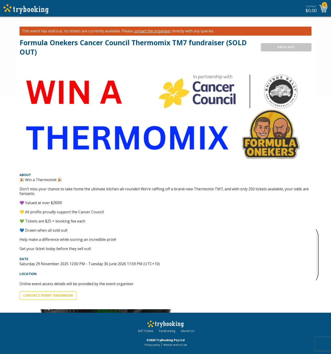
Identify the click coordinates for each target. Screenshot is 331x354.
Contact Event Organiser (48, 295)
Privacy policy (152, 344)
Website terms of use (175, 344)
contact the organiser (152, 31)
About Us (187, 331)
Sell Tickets (145, 331)
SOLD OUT (286, 47)
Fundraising (167, 331)
